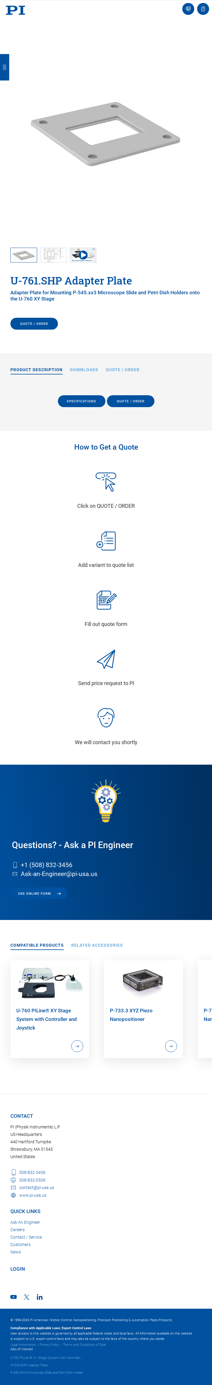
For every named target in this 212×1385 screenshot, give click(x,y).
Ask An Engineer (25, 1222)
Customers (20, 1244)
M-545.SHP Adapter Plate (29, 1365)
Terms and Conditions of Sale (84, 1345)
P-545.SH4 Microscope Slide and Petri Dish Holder (46, 1373)
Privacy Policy (49, 1345)
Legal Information (23, 1345)
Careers (17, 1229)
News (15, 1252)
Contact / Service (26, 1237)
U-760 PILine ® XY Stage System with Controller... (46, 1358)
